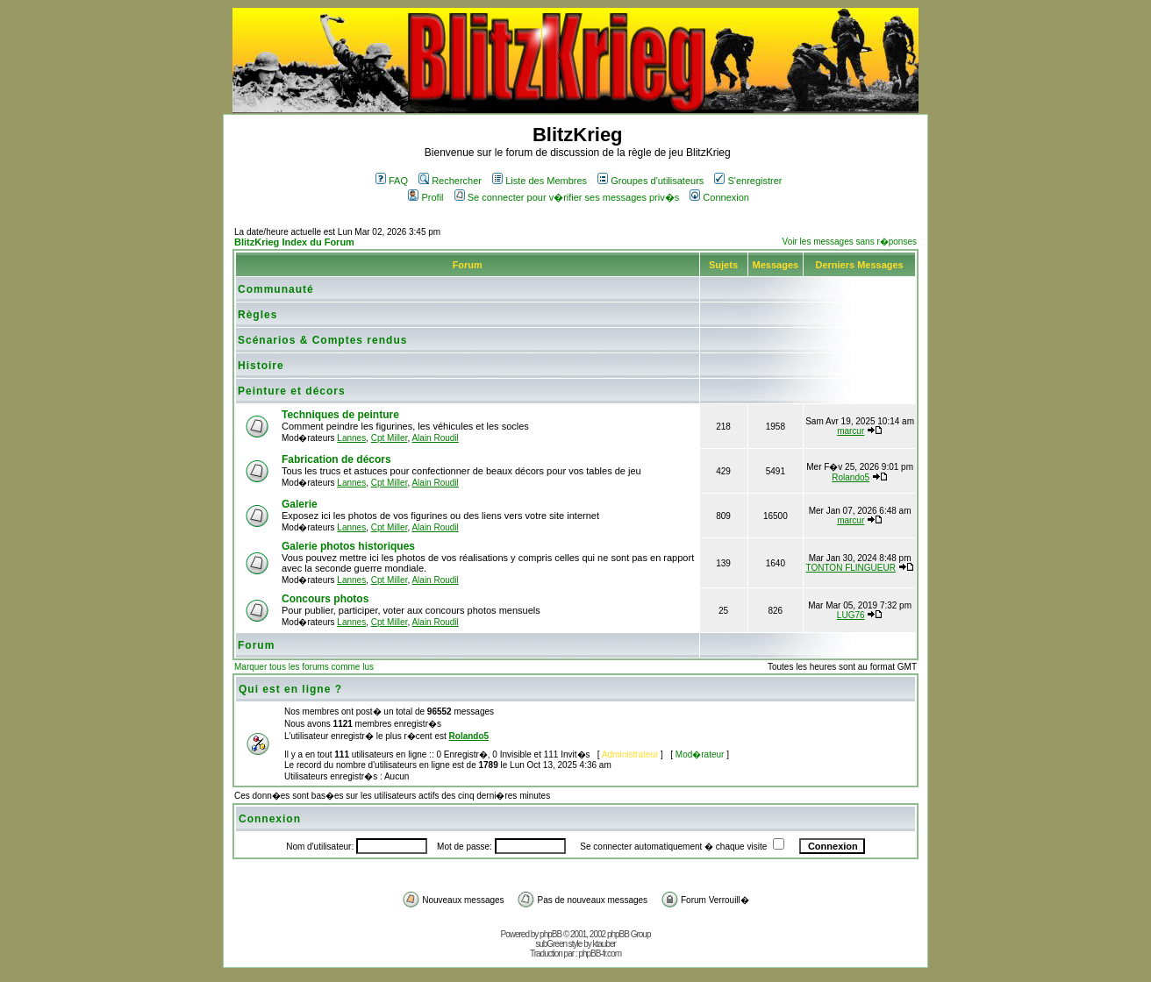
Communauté (276, 289)
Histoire (261, 365)
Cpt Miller (389, 438)
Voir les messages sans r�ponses (850, 241)
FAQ (391, 180)
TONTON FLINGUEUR (851, 568)
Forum (256, 645)
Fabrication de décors (336, 459)
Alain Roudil (434, 438)
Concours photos (325, 599)
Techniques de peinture (340, 415)
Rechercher (450, 180)
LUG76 (851, 615)
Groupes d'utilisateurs (650, 180)
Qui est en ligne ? (290, 689)
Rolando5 (850, 477)
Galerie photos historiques (348, 546)
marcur (850, 431)
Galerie (300, 504)
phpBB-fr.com (599, 953)
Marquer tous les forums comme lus (304, 667)
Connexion (719, 197)
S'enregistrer (748, 180)
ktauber (604, 944)
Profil (425, 197)
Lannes (351, 438)
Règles (257, 315)
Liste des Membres (539, 180)
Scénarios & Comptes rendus (322, 340)
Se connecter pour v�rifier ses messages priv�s (566, 197)
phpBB (550, 934)
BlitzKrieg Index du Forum (294, 242)
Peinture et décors (292, 391)
